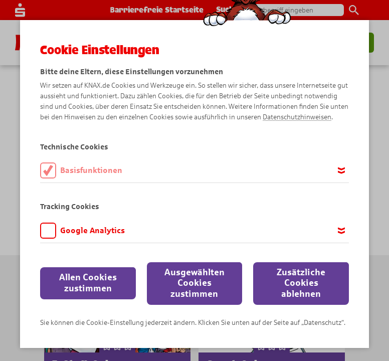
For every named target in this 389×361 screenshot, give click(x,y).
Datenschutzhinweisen (297, 117)
